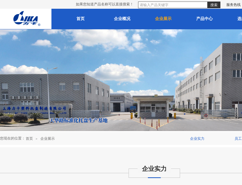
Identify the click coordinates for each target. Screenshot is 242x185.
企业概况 (122, 18)
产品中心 (204, 18)
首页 (29, 138)
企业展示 (47, 138)
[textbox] (173, 5)
